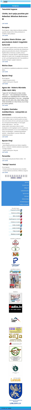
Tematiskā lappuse (24, 201)
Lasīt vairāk (5, 23)
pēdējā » (19, 177)
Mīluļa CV (26, 188)
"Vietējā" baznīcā (9, 164)
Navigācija (15, 6)
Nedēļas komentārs (24, 204)
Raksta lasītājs (25, 199)
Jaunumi (27, 182)
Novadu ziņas (25, 185)
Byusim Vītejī (7, 76)
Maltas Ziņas (7, 66)
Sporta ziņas (26, 193)
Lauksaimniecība (25, 190)
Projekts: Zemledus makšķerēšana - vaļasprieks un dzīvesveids (14, 112)
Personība (6, 156)
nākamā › (13, 177)
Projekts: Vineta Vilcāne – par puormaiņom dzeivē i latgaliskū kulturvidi (14, 42)
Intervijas (26, 196)
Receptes (5, 27)
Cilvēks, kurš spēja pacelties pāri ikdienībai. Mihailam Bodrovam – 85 (15, 16)
